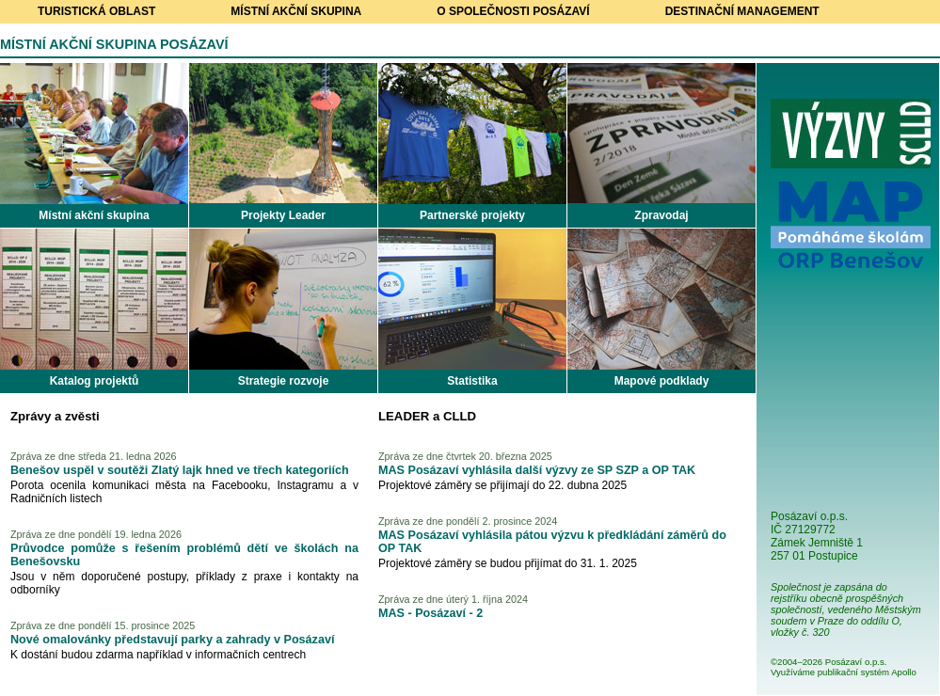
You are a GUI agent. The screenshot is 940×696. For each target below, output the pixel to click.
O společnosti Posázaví (513, 11)
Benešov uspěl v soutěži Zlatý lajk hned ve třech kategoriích (179, 470)
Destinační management (742, 11)
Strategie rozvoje (283, 381)
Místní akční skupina (296, 11)
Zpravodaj (661, 215)
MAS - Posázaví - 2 (430, 613)
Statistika (472, 381)
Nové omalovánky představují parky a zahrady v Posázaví (172, 639)
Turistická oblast (96, 11)
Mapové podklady (661, 381)
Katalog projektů (94, 381)
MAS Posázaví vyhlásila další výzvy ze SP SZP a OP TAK (536, 470)
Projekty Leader (283, 215)
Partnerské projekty (472, 215)
